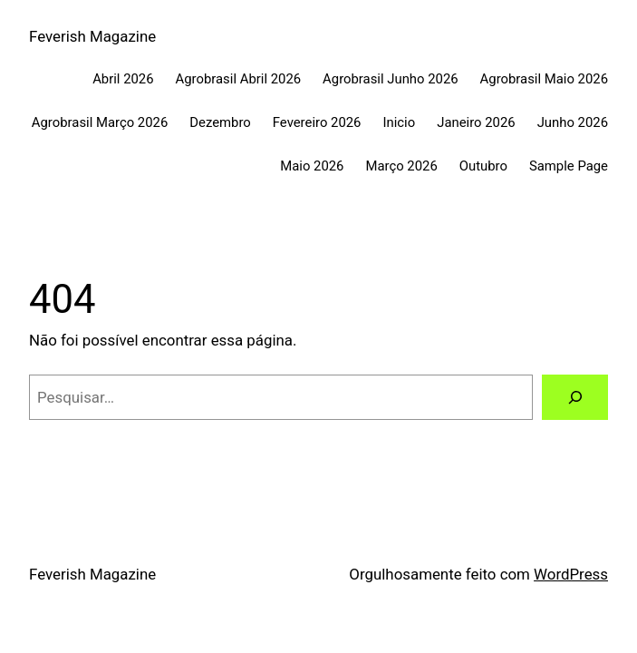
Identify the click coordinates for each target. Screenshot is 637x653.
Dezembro (220, 122)
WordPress (571, 574)
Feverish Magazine (92, 36)
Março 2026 (401, 166)
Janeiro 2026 (476, 122)
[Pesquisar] (575, 398)
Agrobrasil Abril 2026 (239, 79)
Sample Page (568, 166)
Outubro (483, 166)
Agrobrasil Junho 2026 (390, 79)
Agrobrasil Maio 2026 (544, 79)
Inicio (398, 122)
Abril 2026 (122, 79)
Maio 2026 (311, 166)
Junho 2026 (572, 122)
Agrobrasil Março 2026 (100, 122)
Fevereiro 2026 (317, 122)
